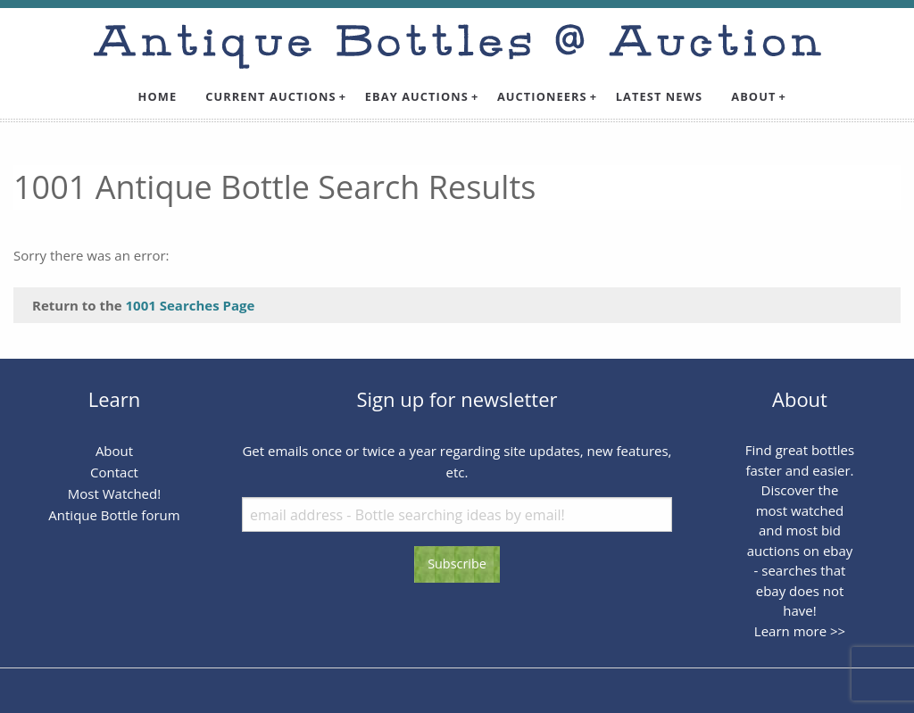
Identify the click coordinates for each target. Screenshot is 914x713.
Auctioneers (542, 96)
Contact (114, 472)
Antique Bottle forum (113, 515)
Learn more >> (799, 631)
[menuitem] (158, 97)
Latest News (659, 96)
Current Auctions (271, 96)
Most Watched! (114, 493)
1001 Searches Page (190, 305)
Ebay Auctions (417, 96)
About (753, 96)
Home (158, 96)
